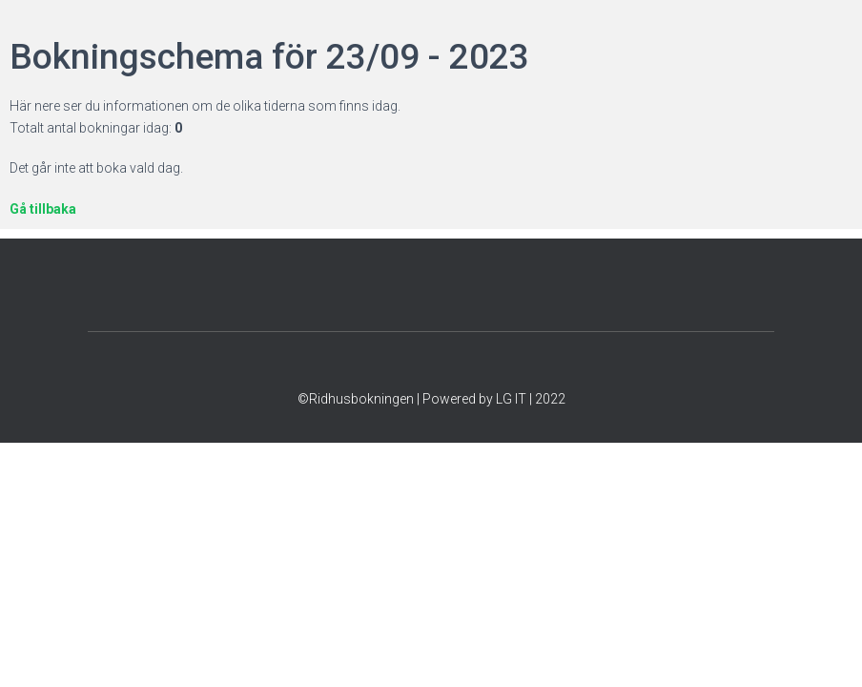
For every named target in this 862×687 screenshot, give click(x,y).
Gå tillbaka (43, 209)
